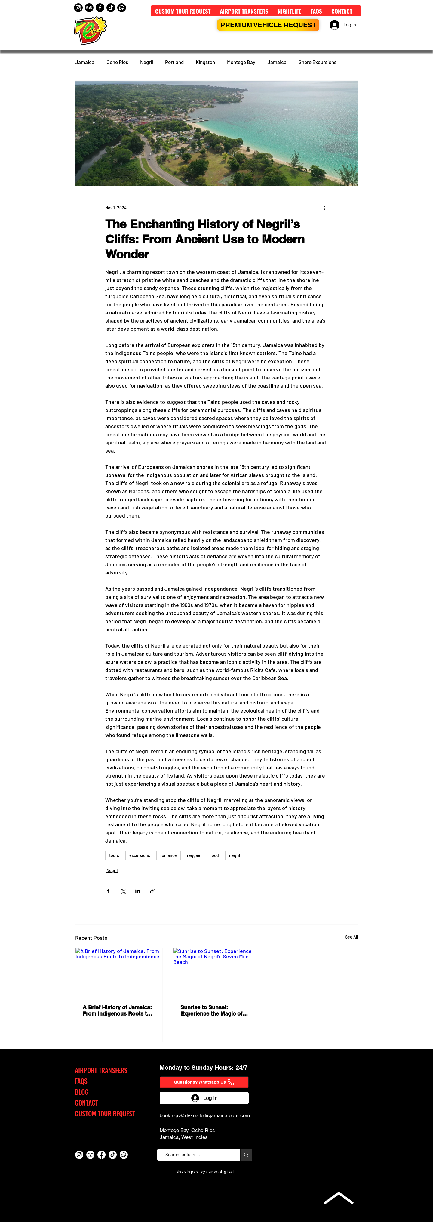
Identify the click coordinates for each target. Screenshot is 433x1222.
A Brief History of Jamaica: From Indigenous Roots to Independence (117, 1010)
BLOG (81, 1092)
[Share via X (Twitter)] (123, 891)
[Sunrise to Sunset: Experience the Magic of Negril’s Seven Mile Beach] (216, 972)
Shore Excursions (317, 62)
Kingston (205, 62)
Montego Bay (241, 62)
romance (168, 855)
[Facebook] (100, 7)
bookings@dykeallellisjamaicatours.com (205, 1115)
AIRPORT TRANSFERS (101, 1070)
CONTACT (86, 1103)
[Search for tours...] (196, 1155)
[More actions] (324, 207)
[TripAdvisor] (89, 7)
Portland (174, 62)
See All (351, 936)
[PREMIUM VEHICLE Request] (268, 25)
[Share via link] (152, 891)
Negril (146, 62)
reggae (193, 855)
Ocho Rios (117, 62)
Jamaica (84, 62)
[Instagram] (78, 7)
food (214, 855)
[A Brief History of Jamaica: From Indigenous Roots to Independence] (118, 972)
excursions (139, 855)
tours (114, 855)
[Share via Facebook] (108, 891)
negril (234, 855)
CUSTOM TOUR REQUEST (105, 1113)
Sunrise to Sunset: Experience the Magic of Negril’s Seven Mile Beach (213, 1010)
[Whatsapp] (121, 7)
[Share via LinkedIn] (137, 891)
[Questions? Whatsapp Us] (204, 1082)
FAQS (81, 1081)
